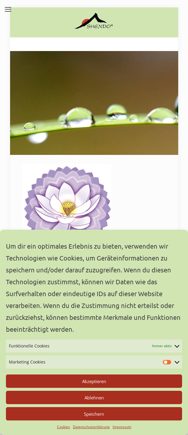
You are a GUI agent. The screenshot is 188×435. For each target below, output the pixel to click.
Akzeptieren (94, 381)
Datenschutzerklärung (91, 426)
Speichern (94, 414)
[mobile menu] (8, 9)
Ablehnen (94, 398)
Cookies (63, 426)
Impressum (122, 426)
